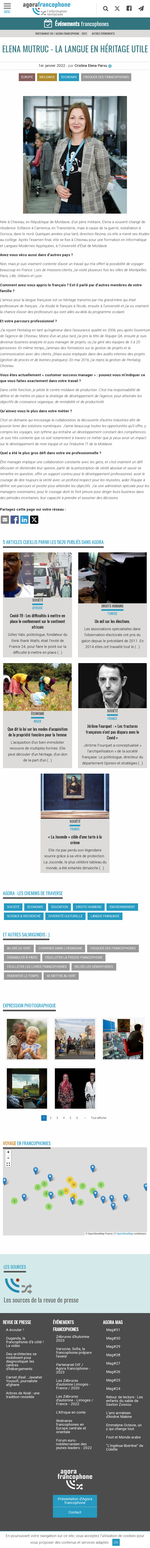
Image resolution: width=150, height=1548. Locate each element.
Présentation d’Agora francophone (75, 1501)
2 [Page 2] (50, 1117)
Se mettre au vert (61, 976)
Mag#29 (113, 1346)
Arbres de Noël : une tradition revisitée (22, 1395)
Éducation (59, 907)
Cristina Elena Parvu (93, 65)
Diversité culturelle (65, 916)
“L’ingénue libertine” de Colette (124, 1447)
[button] (50, 1178)
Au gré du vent (19, 948)
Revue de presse (17, 1322)
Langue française (105, 916)
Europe (27, 77)
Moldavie (47, 77)
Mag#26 (113, 1371)
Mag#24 (113, 1388)
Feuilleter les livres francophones (37, 967)
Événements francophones (66, 1325)
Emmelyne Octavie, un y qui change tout (124, 1427)
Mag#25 (113, 1380)
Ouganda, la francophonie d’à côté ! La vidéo (25, 1342)
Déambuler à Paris (22, 957)
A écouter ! (15, 1330)
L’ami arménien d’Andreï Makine (119, 1415)
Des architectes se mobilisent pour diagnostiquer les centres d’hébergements (21, 1361)
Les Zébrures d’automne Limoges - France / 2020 (73, 1384)
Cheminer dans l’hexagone (60, 948)
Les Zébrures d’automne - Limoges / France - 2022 (74, 1400)
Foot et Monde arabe (123, 1437)
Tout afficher (98, 1117)
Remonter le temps (23, 976)
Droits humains (89, 907)
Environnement (122, 907)
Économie (69, 77)
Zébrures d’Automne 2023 (72, 1338)
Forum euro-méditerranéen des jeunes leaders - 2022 (74, 1444)
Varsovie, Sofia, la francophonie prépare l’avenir (74, 1353)
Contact (75, 1512)
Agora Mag (113, 1322)
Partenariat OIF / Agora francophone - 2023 (61, 33)
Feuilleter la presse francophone (73, 957)
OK (116, 1542)
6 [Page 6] (77, 1117)
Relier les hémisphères (94, 967)
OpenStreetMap (125, 1233)
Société (13, 907)
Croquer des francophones (106, 77)
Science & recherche (23, 916)
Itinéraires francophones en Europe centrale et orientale (71, 1426)
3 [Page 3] (57, 1117)
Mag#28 (113, 1355)
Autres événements (103, 33)
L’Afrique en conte (71, 1412)
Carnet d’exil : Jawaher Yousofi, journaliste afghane (24, 1381)
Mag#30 (113, 1338)
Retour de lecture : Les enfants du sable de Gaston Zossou (124, 1401)
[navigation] (8, 8)
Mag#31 (113, 1330)
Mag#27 (113, 1363)
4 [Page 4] (64, 1117)
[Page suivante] (84, 1118)
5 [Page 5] (70, 1117)
